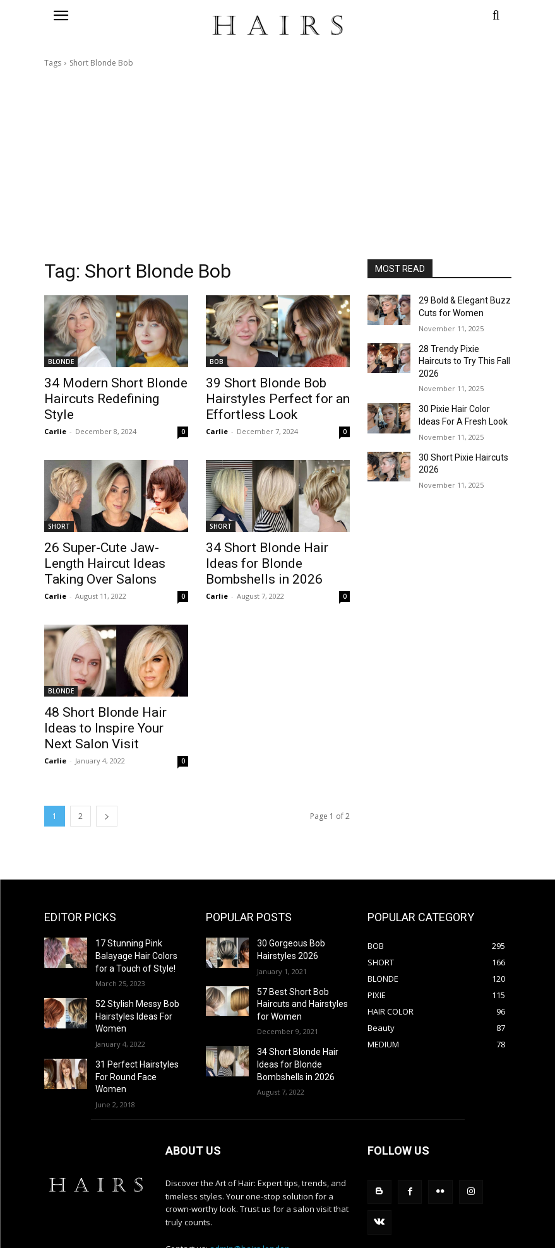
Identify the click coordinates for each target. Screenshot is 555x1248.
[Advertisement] (277, 164)
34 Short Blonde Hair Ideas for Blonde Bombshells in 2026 (292, 1022)
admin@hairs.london (250, 1191)
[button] (439, 15)
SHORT (59, 520)
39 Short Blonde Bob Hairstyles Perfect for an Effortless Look (264, 396)
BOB (217, 361)
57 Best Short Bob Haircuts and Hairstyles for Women (298, 967)
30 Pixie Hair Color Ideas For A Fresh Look (461, 394)
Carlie (55, 411)
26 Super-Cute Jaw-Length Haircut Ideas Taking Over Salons (108, 555)
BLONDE (61, 361)
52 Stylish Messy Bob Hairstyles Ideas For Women (132, 978)
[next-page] (106, 785)
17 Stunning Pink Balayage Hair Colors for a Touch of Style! (140, 922)
